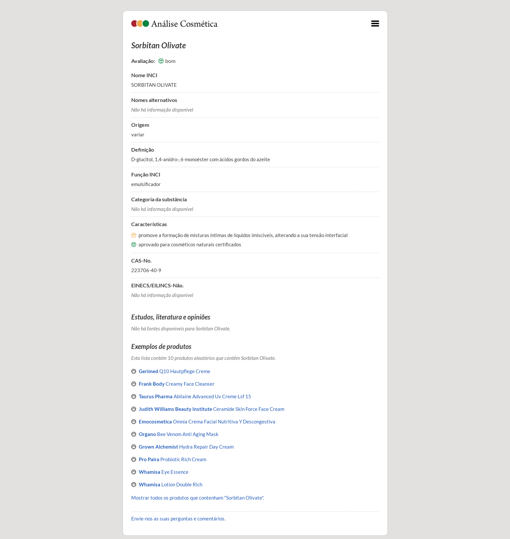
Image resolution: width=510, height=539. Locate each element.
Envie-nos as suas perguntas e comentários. (178, 518)
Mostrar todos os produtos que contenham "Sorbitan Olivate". (197, 498)
